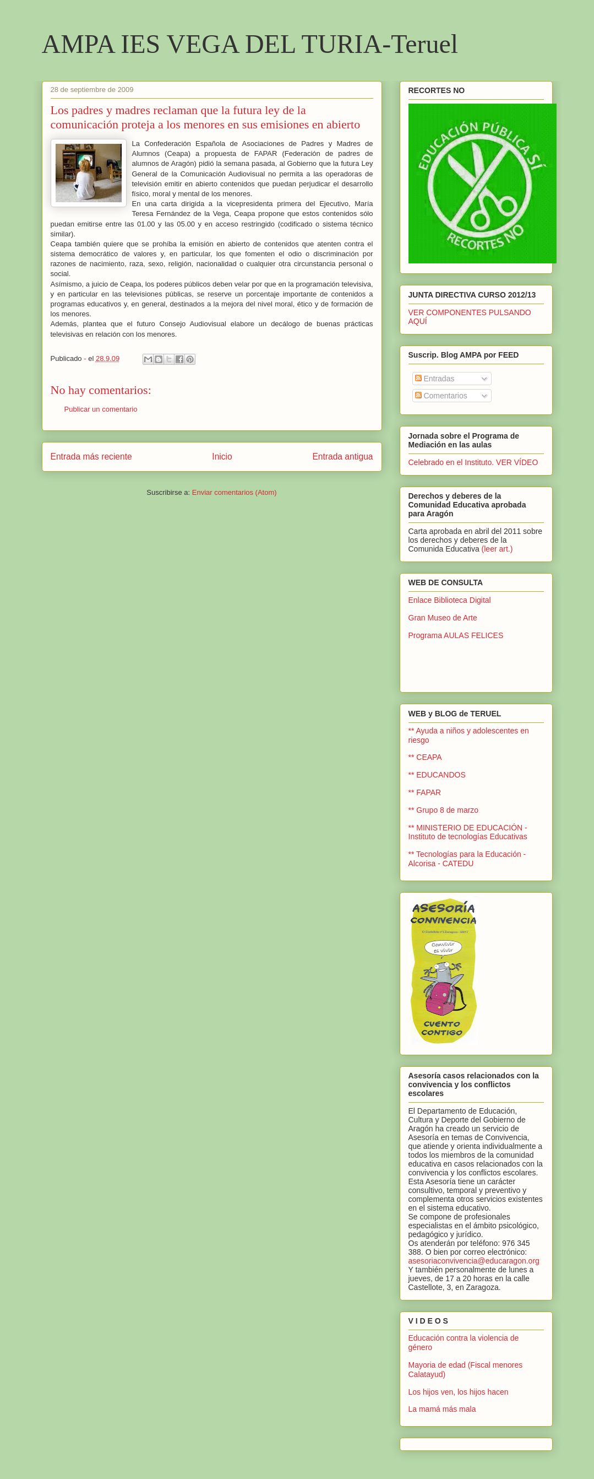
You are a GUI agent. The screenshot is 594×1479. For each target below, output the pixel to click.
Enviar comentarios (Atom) (234, 492)
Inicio (222, 456)
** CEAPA (425, 757)
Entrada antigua (342, 456)
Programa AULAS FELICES (456, 635)
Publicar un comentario (101, 409)
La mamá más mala (442, 1409)
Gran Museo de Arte (442, 617)
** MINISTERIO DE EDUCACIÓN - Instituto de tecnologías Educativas (467, 832)
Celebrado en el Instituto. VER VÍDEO (473, 462)
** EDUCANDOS (437, 774)
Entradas (435, 378)
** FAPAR (425, 792)
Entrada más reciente (91, 456)
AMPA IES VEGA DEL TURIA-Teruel (250, 43)
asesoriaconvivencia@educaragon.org (473, 1260)
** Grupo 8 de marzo (443, 810)
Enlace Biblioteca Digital (449, 600)
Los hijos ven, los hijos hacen (458, 1392)
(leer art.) (497, 548)
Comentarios (441, 395)
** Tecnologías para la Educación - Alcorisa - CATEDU (467, 859)
